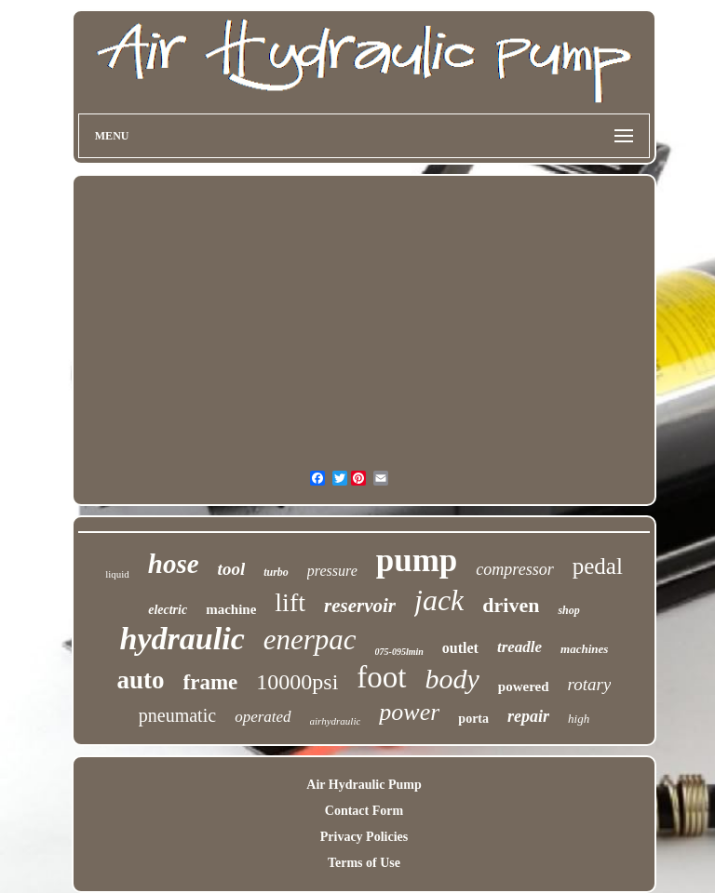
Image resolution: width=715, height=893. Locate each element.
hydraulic (182, 638)
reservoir (360, 605)
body (452, 678)
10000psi (297, 682)
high (578, 719)
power (409, 712)
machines (584, 649)
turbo (276, 572)
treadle (519, 647)
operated (262, 717)
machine (231, 609)
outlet (460, 648)
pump (417, 560)
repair (528, 716)
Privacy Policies (364, 837)
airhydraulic (335, 720)
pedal (598, 566)
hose (173, 564)
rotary (590, 684)
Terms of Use (364, 863)
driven (510, 605)
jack (439, 600)
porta (473, 719)
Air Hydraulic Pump (363, 785)
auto (141, 680)
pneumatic (177, 715)
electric (167, 610)
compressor (514, 569)
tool (232, 569)
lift (290, 602)
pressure (332, 571)
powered (523, 686)
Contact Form (364, 811)
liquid (117, 574)
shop (568, 610)
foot (381, 677)
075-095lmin (399, 651)
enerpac (310, 639)
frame (210, 682)
